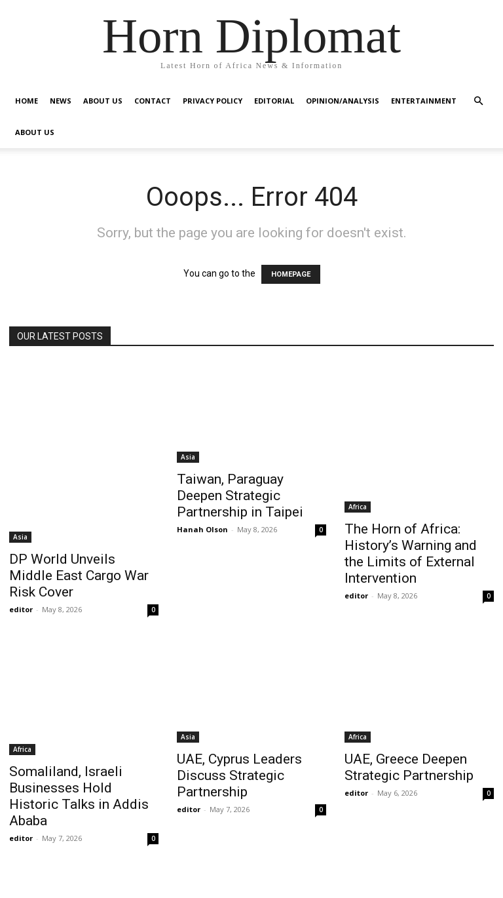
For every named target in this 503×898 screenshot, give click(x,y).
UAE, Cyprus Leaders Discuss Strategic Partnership (239, 775)
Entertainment (423, 101)
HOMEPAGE (290, 274)
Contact (152, 101)
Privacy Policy (212, 101)
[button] (478, 101)
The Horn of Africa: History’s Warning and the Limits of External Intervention (411, 553)
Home (26, 101)
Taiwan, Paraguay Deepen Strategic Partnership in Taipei (240, 495)
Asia (20, 536)
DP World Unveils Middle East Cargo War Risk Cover (79, 575)
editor (21, 609)
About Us (102, 101)
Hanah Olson (202, 529)
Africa (357, 506)
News (60, 101)
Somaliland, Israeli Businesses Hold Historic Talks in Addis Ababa (79, 796)
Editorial (274, 101)
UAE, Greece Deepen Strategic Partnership (409, 767)
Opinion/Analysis (342, 101)
